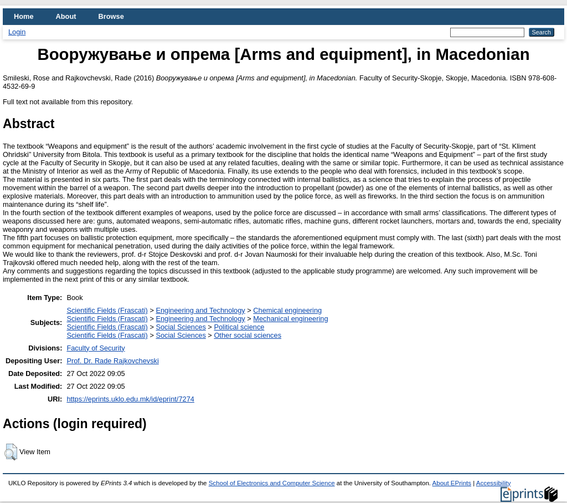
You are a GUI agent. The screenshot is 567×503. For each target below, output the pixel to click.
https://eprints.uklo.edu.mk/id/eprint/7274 (130, 399)
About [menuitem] (66, 16)
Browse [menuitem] (111, 16)
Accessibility (493, 483)
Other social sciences (247, 335)
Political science (239, 327)
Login (16, 32)
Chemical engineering (287, 310)
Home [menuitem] (24, 16)
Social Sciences (180, 327)
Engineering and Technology (200, 310)
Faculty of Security (95, 348)
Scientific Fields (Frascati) (106, 310)
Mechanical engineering (290, 318)
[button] (10, 452)
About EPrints (451, 483)
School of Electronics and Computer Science (272, 483)
